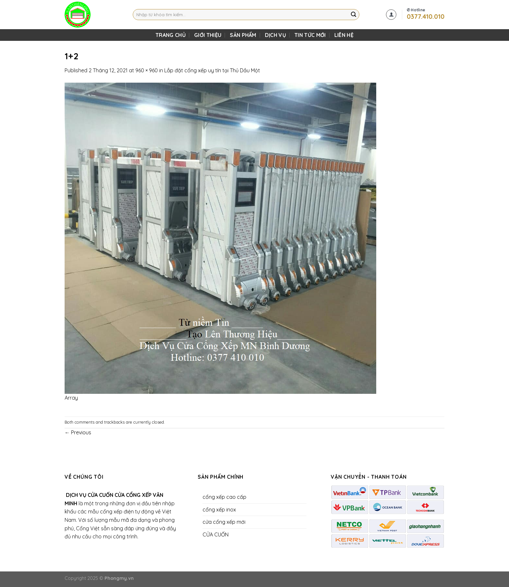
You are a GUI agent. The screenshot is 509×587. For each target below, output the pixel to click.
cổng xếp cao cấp (224, 497)
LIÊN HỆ (344, 35)
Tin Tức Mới (310, 35)
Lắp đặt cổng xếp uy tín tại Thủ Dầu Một (212, 70)
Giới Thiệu (207, 35)
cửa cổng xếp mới (224, 522)
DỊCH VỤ (275, 35)
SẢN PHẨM (243, 35)
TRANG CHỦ (170, 35)
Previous (78, 432)
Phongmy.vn (119, 578)
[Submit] (353, 14)
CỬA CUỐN (216, 534)
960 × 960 (146, 70)
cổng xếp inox (219, 509)
